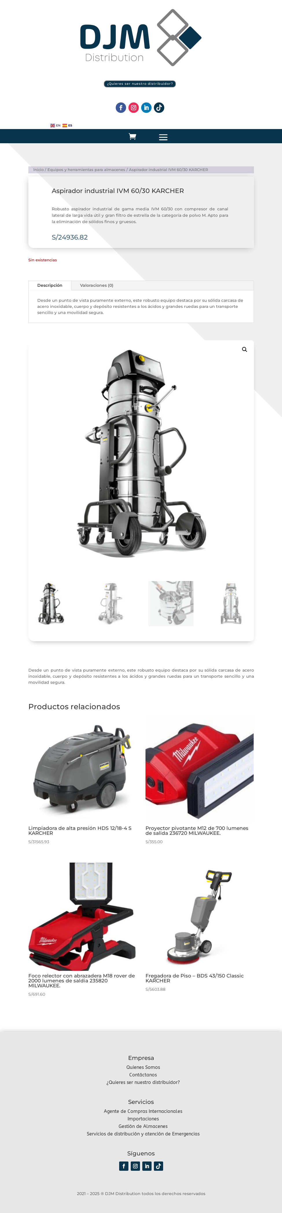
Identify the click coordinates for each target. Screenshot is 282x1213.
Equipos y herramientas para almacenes (86, 169)
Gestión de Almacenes (143, 1126)
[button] (244, 349)
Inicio (38, 169)
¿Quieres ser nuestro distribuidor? (140, 84)
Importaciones (143, 1118)
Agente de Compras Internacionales (143, 1111)
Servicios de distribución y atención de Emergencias (143, 1133)
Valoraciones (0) (96, 285)
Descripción (49, 285)
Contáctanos (143, 1074)
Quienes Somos (143, 1067)
